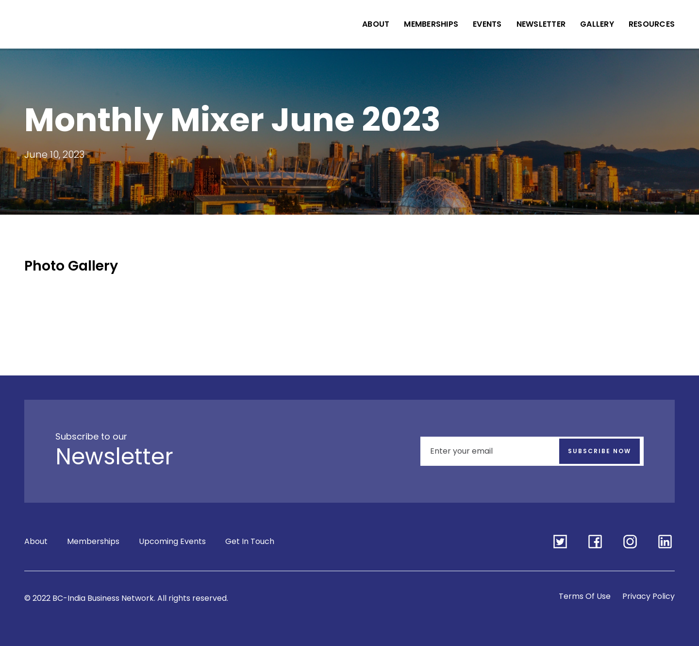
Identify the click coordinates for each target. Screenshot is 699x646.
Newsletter (541, 24)
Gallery (597, 24)
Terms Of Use (585, 596)
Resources (652, 24)
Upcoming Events (172, 541)
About (375, 24)
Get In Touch (249, 541)
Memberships (431, 24)
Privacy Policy (648, 596)
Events (487, 24)
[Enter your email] (532, 451)
